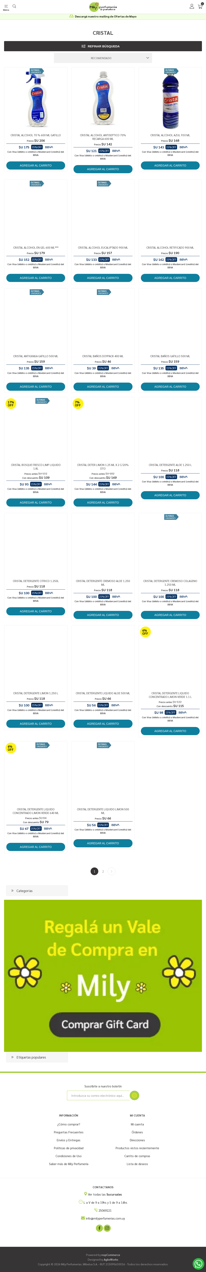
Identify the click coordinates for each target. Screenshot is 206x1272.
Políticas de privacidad (68, 1148)
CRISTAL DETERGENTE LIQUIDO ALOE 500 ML (103, 693)
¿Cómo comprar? (68, 1124)
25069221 (105, 1210)
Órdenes (137, 1132)
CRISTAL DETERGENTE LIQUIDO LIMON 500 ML (103, 811)
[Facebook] (99, 1228)
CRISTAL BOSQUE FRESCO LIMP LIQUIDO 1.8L (36, 466)
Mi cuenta (137, 1124)
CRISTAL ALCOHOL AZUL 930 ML (170, 135)
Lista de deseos (137, 1164)
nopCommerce (110, 1255)
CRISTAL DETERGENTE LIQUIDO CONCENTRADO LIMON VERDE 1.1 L (170, 695)
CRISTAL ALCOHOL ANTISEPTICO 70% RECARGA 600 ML (103, 136)
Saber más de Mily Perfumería (68, 1164)
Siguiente (111, 871)
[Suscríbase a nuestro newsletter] (98, 1095)
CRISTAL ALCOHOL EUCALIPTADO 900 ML (103, 247)
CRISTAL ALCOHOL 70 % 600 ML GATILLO (36, 135)
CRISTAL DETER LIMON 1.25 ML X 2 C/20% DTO (103, 466)
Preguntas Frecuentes (68, 1132)
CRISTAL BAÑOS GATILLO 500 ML (170, 356)
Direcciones (137, 1140)
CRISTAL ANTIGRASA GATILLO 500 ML (35, 356)
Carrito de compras (137, 1156)
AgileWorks (111, 1259)
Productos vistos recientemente (137, 1148)
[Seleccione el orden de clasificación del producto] (103, 58)
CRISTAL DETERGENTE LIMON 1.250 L (35, 693)
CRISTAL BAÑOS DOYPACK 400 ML (103, 356)
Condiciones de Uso (69, 1156)
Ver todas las (105, 1194)
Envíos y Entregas (68, 1140)
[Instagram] (107, 1228)
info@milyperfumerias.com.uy (105, 1218)
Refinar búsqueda (104, 46)
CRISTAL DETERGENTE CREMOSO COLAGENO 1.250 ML (170, 582)
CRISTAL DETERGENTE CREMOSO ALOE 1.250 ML (103, 582)
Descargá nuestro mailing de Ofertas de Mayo (106, 16)
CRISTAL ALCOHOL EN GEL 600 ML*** (35, 247)
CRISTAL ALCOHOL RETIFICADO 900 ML (170, 247)
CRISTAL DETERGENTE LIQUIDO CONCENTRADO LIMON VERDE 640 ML (36, 811)
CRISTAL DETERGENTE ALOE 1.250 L (170, 465)
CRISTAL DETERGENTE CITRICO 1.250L (36, 581)
